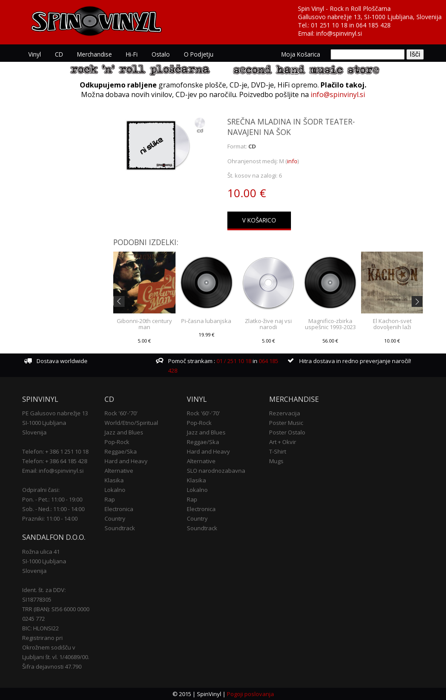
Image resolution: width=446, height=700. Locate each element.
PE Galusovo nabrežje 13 (55, 413)
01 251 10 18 (329, 25)
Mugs (276, 461)
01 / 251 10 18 (233, 361)
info (292, 161)
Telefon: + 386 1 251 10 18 (55, 451)
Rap (110, 499)
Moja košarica (300, 54)
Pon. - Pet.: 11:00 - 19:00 (52, 499)
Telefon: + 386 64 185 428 (54, 461)
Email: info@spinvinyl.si (53, 471)
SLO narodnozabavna (216, 471)
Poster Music (286, 423)
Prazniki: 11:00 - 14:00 (50, 518)
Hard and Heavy (126, 461)
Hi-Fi (132, 54)
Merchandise (94, 54)
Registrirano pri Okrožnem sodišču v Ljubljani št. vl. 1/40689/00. (55, 647)
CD (59, 54)
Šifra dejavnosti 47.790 (51, 666)
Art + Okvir (282, 442)
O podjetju (198, 54)
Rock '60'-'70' (121, 413)
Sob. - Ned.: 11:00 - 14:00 (53, 509)
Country (115, 518)
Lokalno (115, 490)
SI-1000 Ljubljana (44, 423)
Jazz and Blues (124, 432)
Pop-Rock (117, 442)
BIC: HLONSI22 (40, 628)
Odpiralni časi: (41, 490)
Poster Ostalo (287, 432)
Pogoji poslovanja (250, 694)
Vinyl (34, 54)
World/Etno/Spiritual (131, 423)
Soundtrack (120, 528)
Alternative (119, 471)
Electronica (119, 509)
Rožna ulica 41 (41, 551)
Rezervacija (284, 413)
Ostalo (161, 54)
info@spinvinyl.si (339, 33)
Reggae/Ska (121, 451)
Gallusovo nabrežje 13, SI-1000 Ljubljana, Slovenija (370, 17)
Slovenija (34, 432)
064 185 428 (373, 25)
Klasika (114, 480)
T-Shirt (277, 451)
